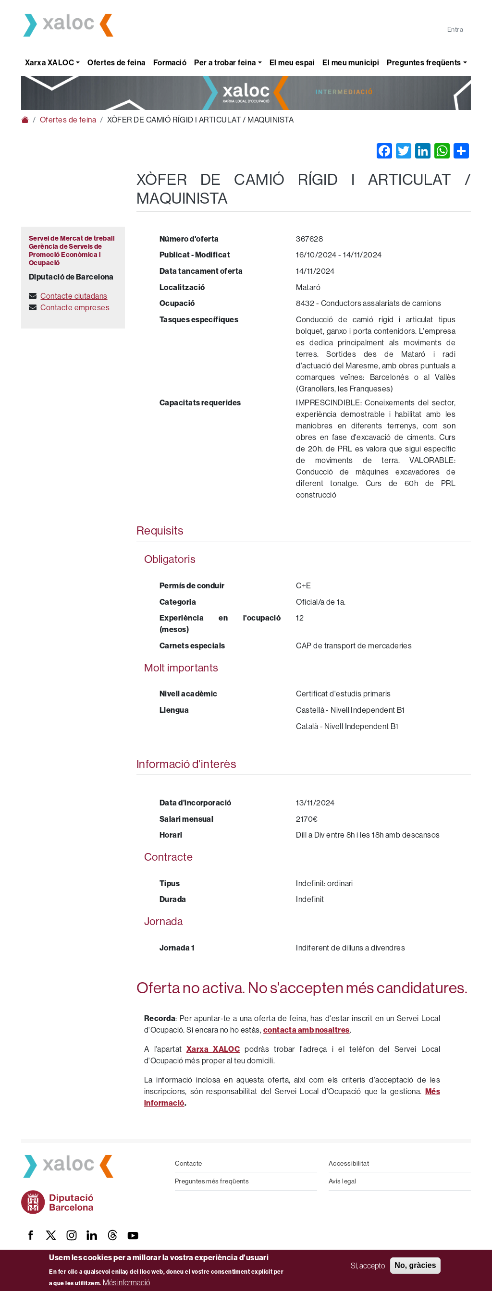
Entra (455, 29)
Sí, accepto (368, 1265)
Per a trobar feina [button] (225, 62)
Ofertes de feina (116, 62)
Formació (170, 62)
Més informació (126, 1282)
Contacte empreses (75, 307)
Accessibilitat (349, 1163)
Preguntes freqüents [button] (424, 62)
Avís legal (343, 1181)
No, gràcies (415, 1265)
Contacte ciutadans (73, 296)
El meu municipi (350, 62)
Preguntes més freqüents (212, 1181)
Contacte (188, 1163)
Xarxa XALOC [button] (49, 62)
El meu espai (292, 62)
